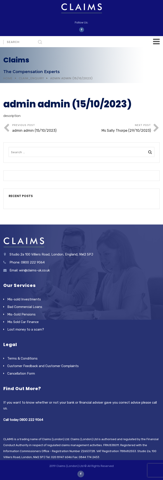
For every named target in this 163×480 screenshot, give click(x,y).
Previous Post (47, 129)
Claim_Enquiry (31, 78)
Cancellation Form (21, 373)
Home (8, 78)
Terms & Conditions (22, 358)
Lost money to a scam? (25, 329)
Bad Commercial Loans (24, 307)
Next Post (116, 129)
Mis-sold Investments (24, 299)
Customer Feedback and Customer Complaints (43, 366)
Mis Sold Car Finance (23, 322)
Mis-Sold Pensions (21, 314)
